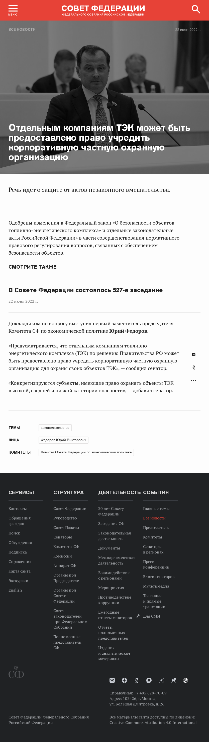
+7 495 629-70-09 (150, 692)
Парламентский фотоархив (185, 680)
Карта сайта (20, 571)
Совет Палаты (66, 527)
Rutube (173, 680)
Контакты (18, 508)
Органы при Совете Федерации (64, 596)
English (15, 590)
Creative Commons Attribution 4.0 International (153, 722)
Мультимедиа (156, 586)
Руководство (65, 517)
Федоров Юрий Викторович (63, 440)
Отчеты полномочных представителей (113, 633)
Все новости (22, 29)
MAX (149, 680)
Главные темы (156, 508)
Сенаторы (62, 536)
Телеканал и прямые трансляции (154, 601)
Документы (109, 547)
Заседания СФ (111, 523)
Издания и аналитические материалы (114, 653)
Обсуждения (20, 542)
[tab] (193, 370)
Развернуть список (193, 381)
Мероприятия (111, 587)
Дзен (124, 680)
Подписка (18, 551)
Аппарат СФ (64, 565)
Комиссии (62, 556)
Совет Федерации (69, 508)
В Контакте (193, 354)
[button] (13, 10)
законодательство (55, 427)
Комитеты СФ (66, 546)
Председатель (156, 527)
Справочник (20, 561)
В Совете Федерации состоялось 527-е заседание (86, 290)
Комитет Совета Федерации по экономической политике (86, 452)
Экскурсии (18, 580)
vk (112, 680)
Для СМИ (151, 616)
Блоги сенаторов (158, 576)
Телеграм (161, 680)
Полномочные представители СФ (67, 642)
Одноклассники (194, 367)
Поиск (14, 532)
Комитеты (152, 536)
